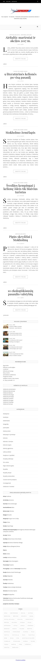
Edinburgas (32, 529)
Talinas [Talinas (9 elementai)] (33, 641)
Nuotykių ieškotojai (8, 459)
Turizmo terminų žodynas (10, 479)
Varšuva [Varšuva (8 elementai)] (13, 644)
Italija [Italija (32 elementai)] (29, 622)
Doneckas (10, 591)
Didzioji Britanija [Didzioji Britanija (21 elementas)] (9, 619)
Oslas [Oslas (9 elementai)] (32, 631)
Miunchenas (6, 600)
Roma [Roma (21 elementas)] (5, 638)
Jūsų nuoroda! (8, 380)
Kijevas (15, 591)
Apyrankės (6, 365)
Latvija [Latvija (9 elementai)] (15, 625)
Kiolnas (12, 600)
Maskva (9, 572)
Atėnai (9, 539)
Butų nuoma (6, 373)
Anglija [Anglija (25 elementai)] (23, 613)
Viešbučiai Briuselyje (8, 394)
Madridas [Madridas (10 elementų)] (7, 628)
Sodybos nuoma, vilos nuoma (11, 378)
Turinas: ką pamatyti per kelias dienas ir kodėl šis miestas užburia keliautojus (16, 354)
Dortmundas (16, 598)
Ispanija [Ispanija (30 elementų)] (22, 622)
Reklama (8, 1)
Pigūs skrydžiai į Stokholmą (20, 238)
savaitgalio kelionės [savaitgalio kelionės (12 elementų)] (28, 638)
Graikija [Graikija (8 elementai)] (6, 622)
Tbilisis (9, 535)
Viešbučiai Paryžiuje (8, 402)
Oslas (10, 561)
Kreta (16, 539)
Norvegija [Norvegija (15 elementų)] (7, 631)
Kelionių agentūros (8, 448)
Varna (14, 518)
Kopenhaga (10, 526)
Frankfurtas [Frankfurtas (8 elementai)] (29, 619)
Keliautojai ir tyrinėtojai (9, 434)
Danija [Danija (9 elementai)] (31, 616)
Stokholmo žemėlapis (20, 132)
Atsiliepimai (6, 413)
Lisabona (12, 568)
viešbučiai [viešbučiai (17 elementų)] (28, 644)
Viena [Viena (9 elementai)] (20, 644)
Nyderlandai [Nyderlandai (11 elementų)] (16, 631)
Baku (13, 507)
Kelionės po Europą (8, 371)
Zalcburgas (14, 503)
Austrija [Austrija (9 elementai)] (30, 613)
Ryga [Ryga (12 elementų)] (17, 638)
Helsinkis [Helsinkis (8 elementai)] (14, 622)
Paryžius (11, 565)
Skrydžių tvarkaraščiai (9, 476)
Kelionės (5, 438)
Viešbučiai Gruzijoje (8, 400)
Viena (9, 503)
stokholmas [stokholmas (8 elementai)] (16, 641)
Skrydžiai (5, 469)
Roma (18, 546)
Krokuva (14, 557)
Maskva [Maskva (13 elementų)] (14, 628)
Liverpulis (5, 531)
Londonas (5, 369)
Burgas (10, 518)
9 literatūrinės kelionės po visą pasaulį (20, 75)
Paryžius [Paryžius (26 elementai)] (6, 635)
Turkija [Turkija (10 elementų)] (6, 644)
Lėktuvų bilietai (14, 34)
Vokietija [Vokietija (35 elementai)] (6, 647)
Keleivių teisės (6, 431)
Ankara (9, 587)
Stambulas (18, 587)
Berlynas (10, 598)
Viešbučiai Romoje (8, 404)
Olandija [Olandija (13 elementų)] (25, 631)
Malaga (20, 542)
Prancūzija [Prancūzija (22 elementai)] (31, 635)
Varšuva (10, 557)
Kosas (13, 539)
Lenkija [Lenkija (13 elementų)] (22, 625)
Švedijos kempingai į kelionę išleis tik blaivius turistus (20, 188)
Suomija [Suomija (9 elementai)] (25, 641)
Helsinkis (10, 579)
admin (5, 64)
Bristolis (27, 529)
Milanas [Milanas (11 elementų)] (22, 628)
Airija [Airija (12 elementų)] (5, 613)
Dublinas (8, 496)
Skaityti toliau (20, 58)
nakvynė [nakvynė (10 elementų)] (29, 628)
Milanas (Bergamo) (11, 546)
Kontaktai (14, 1)
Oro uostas (6, 462)
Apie (4, 1)
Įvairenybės (20, 288)
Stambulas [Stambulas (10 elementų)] (7, 641)
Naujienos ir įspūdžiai (8, 455)
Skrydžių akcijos (26, 34)
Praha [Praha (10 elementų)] (24, 635)
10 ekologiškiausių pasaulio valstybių (20, 292)
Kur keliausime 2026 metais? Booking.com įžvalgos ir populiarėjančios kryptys (15, 341)
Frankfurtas (23, 598)
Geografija (6, 424)
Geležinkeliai (6, 420)
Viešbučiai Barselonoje (9, 391)
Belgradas (10, 576)
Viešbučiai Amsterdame (9, 389)
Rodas (19, 539)
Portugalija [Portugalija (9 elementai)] (15, 635)
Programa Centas (7, 376)
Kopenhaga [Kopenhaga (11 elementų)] (7, 625)
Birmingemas (20, 529)
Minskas (12, 511)
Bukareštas (23, 568)
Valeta (8, 553)
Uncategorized (7, 483)
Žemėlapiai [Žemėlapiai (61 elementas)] (15, 647)
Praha (8, 522)
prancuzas (6, 315)
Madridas (15, 542)
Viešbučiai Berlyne (8, 393)
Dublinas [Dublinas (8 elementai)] (20, 619)
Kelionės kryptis (7, 445)
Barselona (10, 542)
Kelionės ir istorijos (8, 441)
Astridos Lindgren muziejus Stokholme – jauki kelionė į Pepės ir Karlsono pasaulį (15, 327)
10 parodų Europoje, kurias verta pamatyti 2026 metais (15, 334)
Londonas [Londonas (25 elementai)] (30, 625)
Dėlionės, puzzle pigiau (9, 367)
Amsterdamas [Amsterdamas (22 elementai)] (14, 613)
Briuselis (9, 515)
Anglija (15, 529)
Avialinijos (5, 417)
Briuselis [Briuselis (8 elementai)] (24, 616)
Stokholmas (10, 583)
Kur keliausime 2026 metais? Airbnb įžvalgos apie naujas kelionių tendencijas (15, 348)
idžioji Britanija (8, 529)
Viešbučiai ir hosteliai (8, 486)
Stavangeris (15, 561)
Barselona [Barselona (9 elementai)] (7, 616)
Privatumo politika (20, 660)
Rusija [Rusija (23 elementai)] (12, 638)
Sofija (17, 518)
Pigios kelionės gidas (20, 71)
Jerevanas (11, 500)
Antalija (13, 587)
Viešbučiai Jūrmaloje (8, 396)
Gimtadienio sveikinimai (9, 374)
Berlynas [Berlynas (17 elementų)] (16, 616)
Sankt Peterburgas (16, 572)
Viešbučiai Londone (8, 398)
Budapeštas (11, 594)
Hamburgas (30, 598)
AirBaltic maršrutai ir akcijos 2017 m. (20, 39)
